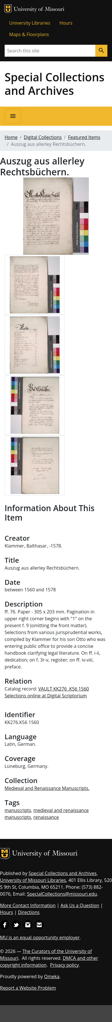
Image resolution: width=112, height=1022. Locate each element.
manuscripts (18, 810)
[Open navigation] (13, 116)
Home (11, 137)
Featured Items (84, 137)
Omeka (52, 976)
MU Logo (8, 9)
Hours (65, 23)
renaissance (46, 817)
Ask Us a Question (79, 905)
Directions (29, 912)
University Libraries (29, 23)
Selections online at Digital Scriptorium (46, 696)
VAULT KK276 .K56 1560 (63, 689)
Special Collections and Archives (54, 83)
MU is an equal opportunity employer (40, 937)
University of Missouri (39, 10)
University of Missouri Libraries (33, 880)
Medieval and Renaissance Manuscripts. (47, 788)
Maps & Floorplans (29, 34)
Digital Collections (43, 137)
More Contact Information (28, 905)
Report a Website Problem (28, 988)
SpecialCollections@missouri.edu (62, 894)
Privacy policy (64, 965)
